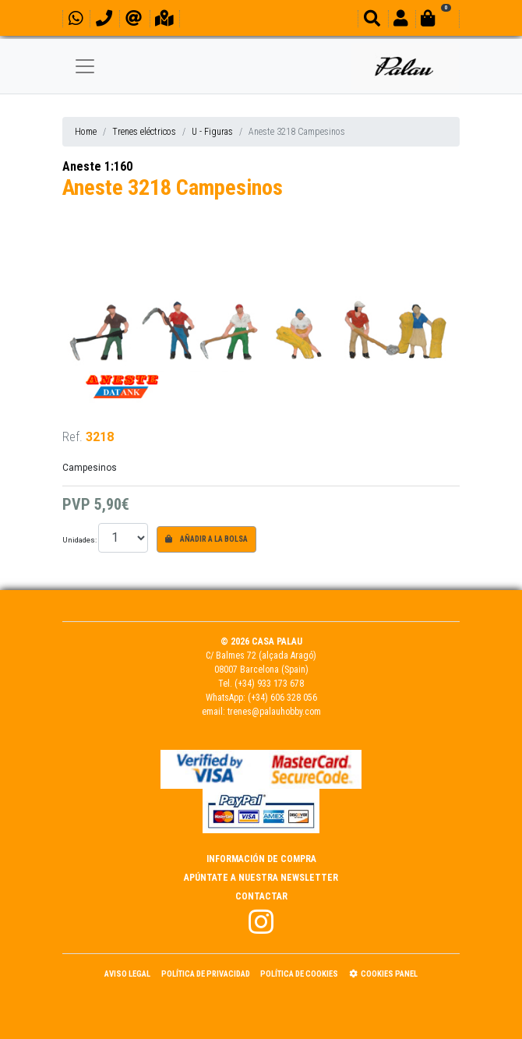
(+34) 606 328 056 (282, 697)
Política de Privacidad (205, 974)
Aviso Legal (127, 974)
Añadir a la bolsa (206, 539)
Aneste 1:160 (97, 166)
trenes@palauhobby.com (274, 711)
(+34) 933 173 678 (269, 683)
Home (86, 131)
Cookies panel (383, 974)
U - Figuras (212, 131)
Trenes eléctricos (144, 131)
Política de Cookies (299, 974)
